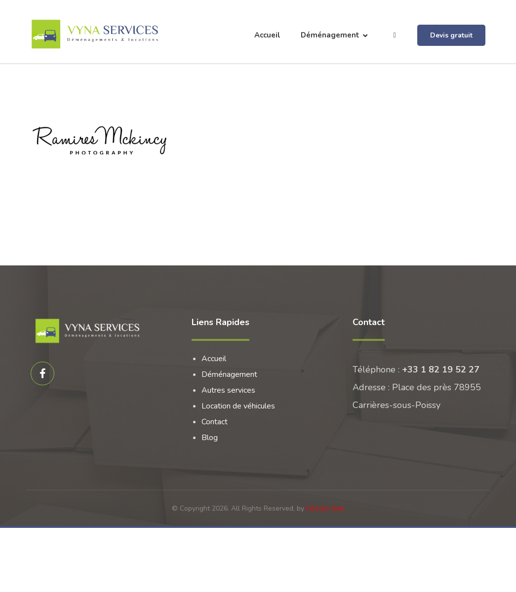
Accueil (213, 358)
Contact (214, 421)
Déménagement (229, 374)
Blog (209, 437)
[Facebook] (42, 373)
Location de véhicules (238, 406)
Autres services (228, 390)
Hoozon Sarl (325, 508)
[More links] (395, 35)
